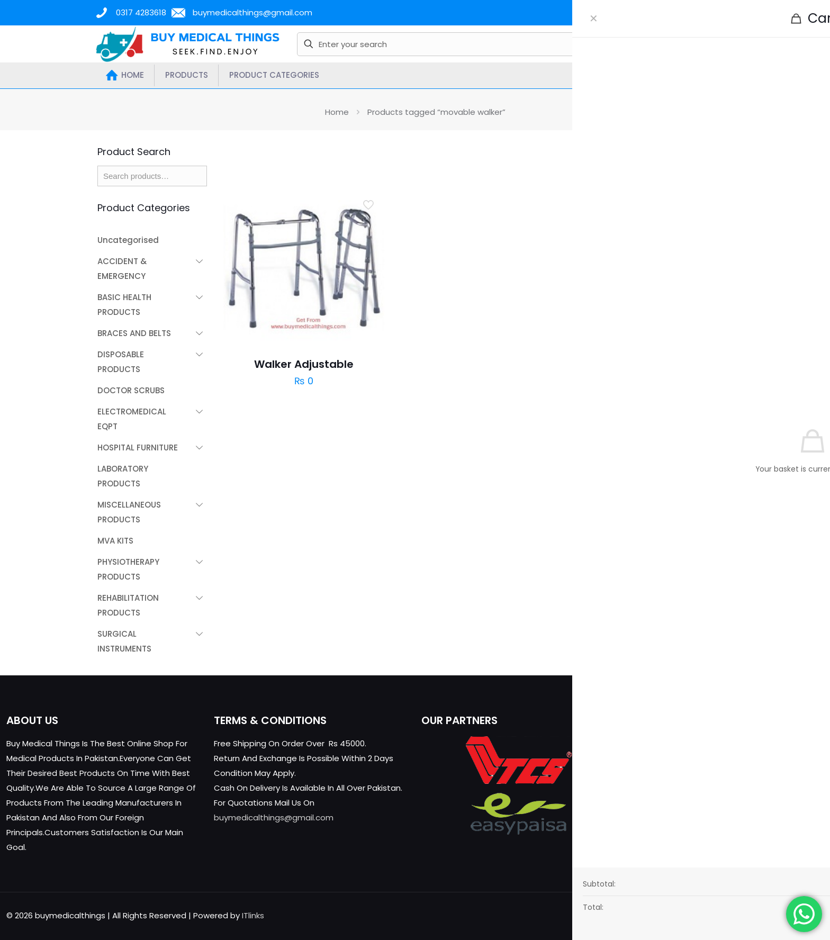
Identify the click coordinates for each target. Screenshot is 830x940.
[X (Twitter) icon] (765, 915)
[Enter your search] (481, 44)
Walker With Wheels (657, 364)
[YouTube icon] (776, 915)
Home (337, 112)
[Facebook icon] (753, 915)
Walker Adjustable (304, 364)
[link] (603, 161)
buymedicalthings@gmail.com (273, 817)
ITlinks (253, 915)
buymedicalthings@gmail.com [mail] (252, 12)
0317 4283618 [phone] (141, 12)
